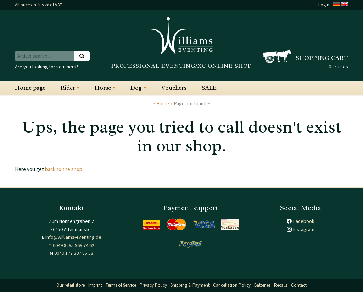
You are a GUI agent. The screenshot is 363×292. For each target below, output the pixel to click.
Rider (68, 87)
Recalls (280, 285)
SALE (209, 87)
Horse (103, 87)
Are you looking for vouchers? (46, 66)
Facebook (303, 221)
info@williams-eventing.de (73, 237)
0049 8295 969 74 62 (73, 245)
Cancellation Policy (232, 285)
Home (163, 103)
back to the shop (63, 169)
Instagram (303, 229)
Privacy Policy (153, 285)
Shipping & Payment (190, 285)
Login (323, 5)
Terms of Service (121, 285)
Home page (30, 87)
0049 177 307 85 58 (73, 253)
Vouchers (173, 87)
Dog (136, 87)
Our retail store (70, 285)
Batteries (262, 285)
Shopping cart (322, 58)
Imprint (95, 285)
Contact (299, 285)
